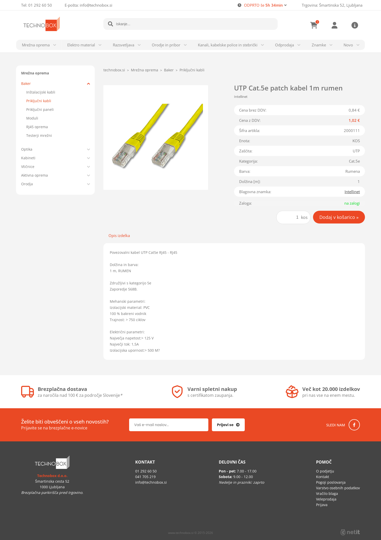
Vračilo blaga (327, 493)
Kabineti (28, 157)
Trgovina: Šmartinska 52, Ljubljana (332, 5)
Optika (26, 149)
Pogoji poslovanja (331, 482)
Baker (26, 83)
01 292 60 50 (40, 5)
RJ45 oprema (37, 126)
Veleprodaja (326, 499)
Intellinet (352, 191)
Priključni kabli (38, 100)
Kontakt (322, 476)
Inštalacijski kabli (40, 92)
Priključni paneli (40, 109)
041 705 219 (145, 476)
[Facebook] (354, 424)
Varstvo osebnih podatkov (338, 487)
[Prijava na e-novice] (228, 424)
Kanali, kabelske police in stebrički (227, 44)
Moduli (32, 118)
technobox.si (114, 70)
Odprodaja (284, 44)
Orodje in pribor (166, 44)
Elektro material (81, 44)
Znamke (319, 44)
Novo (348, 44)
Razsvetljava (123, 44)
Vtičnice (27, 166)
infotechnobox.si (96, 5)
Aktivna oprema (34, 175)
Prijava (334, 25)
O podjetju (325, 471)
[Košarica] (314, 25)
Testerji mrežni (39, 135)
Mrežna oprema (36, 44)
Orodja (27, 183)
